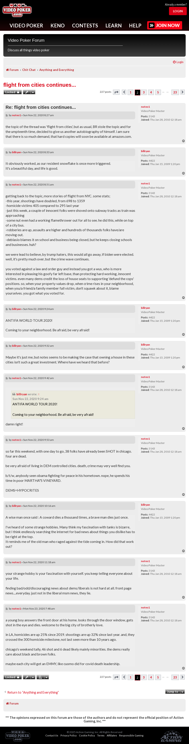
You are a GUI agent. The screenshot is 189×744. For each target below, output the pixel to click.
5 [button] (158, 92)
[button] (116, 92)
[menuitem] (178, 62)
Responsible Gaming (131, 735)
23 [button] (175, 92)
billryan (145, 151)
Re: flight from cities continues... (41, 107)
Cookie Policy (87, 735)
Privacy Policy (68, 735)
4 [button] (151, 92)
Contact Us (51, 735)
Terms (101, 735)
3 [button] (144, 92)
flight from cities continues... (39, 85)
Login (178, 11)
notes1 (145, 106)
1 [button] (130, 92)
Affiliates (112, 735)
